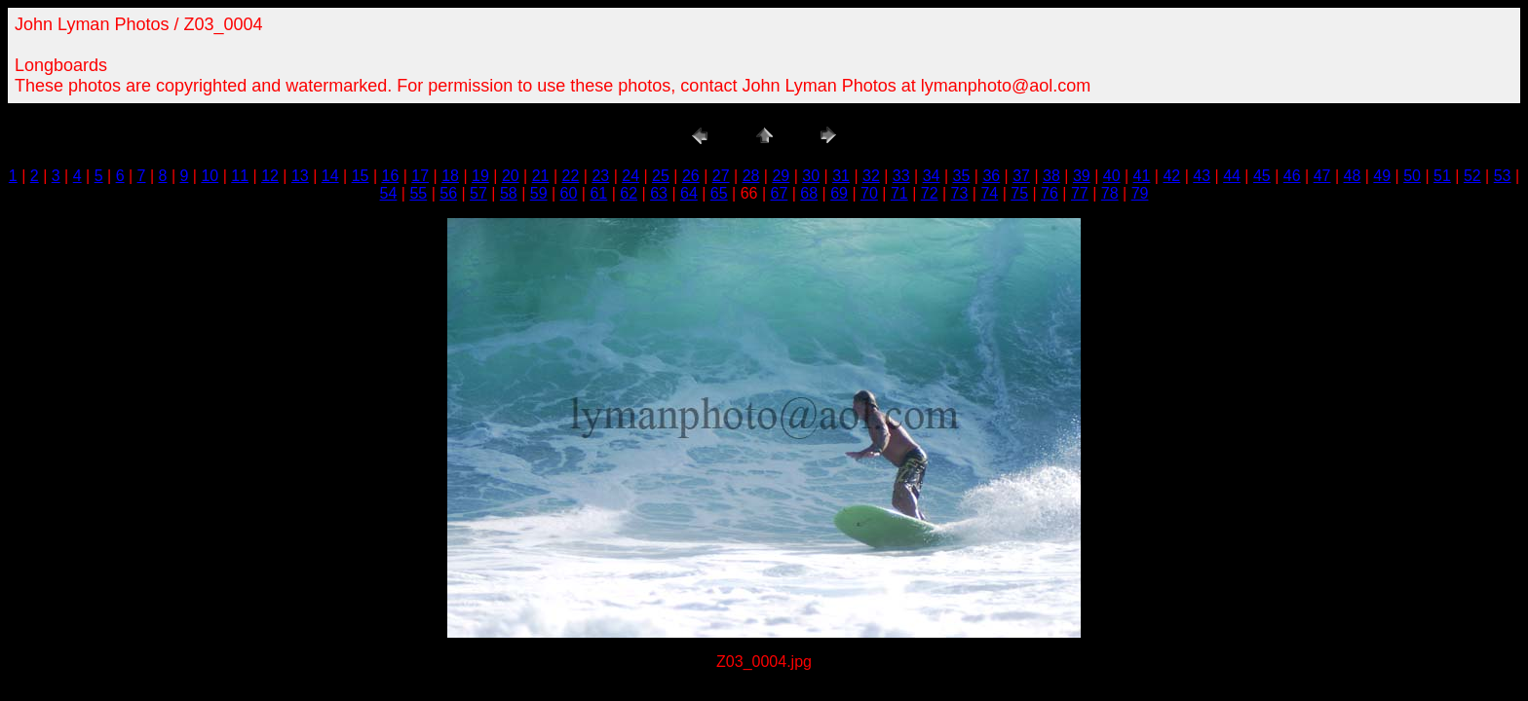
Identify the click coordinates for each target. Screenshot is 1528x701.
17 (420, 175)
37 (1021, 175)
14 (330, 175)
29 (780, 175)
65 (719, 193)
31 (841, 175)
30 (811, 175)
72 (929, 193)
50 (1412, 175)
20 (510, 175)
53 (1502, 175)
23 (600, 175)
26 (691, 175)
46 (1292, 175)
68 (809, 193)
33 (901, 175)
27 (721, 175)
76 (1049, 193)
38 (1051, 175)
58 (508, 193)
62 (628, 193)
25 (660, 175)
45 (1262, 175)
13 (300, 175)
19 (480, 175)
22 (571, 175)
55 (418, 193)
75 (1019, 193)
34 (931, 175)
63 (659, 193)
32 (871, 175)
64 (689, 193)
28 (751, 175)
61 (598, 193)
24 (630, 175)
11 (239, 175)
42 (1171, 175)
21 (541, 175)
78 (1110, 193)
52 (1472, 175)
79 (1140, 193)
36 (991, 175)
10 (209, 175)
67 (779, 193)
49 (1382, 175)
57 (478, 193)
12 (270, 175)
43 (1201, 175)
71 (899, 193)
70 (869, 193)
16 (391, 175)
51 (1442, 175)
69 (839, 193)
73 (960, 193)
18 (450, 175)
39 (1081, 175)
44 (1232, 175)
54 (389, 193)
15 (360, 175)
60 (569, 193)
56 (448, 193)
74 (989, 193)
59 (539, 193)
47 (1322, 175)
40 (1112, 175)
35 (962, 175)
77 (1080, 193)
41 (1142, 175)
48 (1352, 175)
